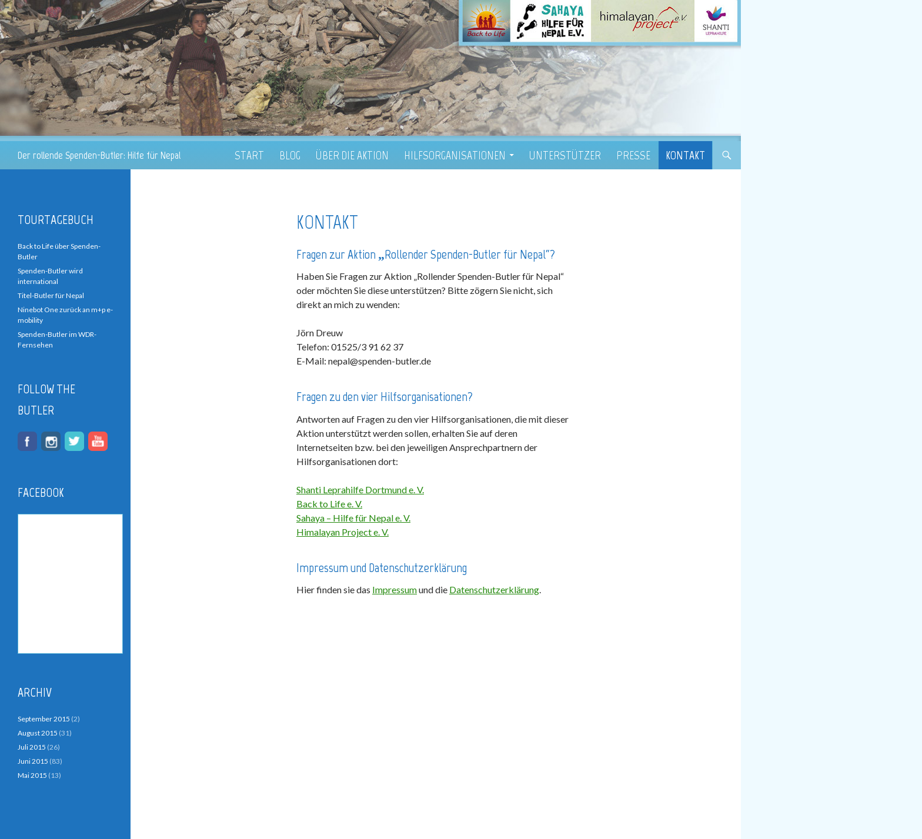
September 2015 (44, 718)
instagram (51, 441)
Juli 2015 (32, 747)
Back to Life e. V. (329, 503)
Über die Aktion (352, 155)
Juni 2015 (33, 761)
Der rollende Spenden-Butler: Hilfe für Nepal (99, 155)
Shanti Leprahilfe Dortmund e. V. (360, 489)
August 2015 (38, 732)
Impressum (394, 589)
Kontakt (685, 155)
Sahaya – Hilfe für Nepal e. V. (353, 517)
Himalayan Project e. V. (342, 531)
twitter (74, 441)
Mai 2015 (32, 775)
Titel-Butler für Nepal (51, 295)
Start (249, 155)
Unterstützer (565, 155)
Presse (633, 155)
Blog (289, 155)
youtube (98, 441)
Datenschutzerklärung (494, 589)
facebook (27, 441)
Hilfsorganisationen (455, 155)
